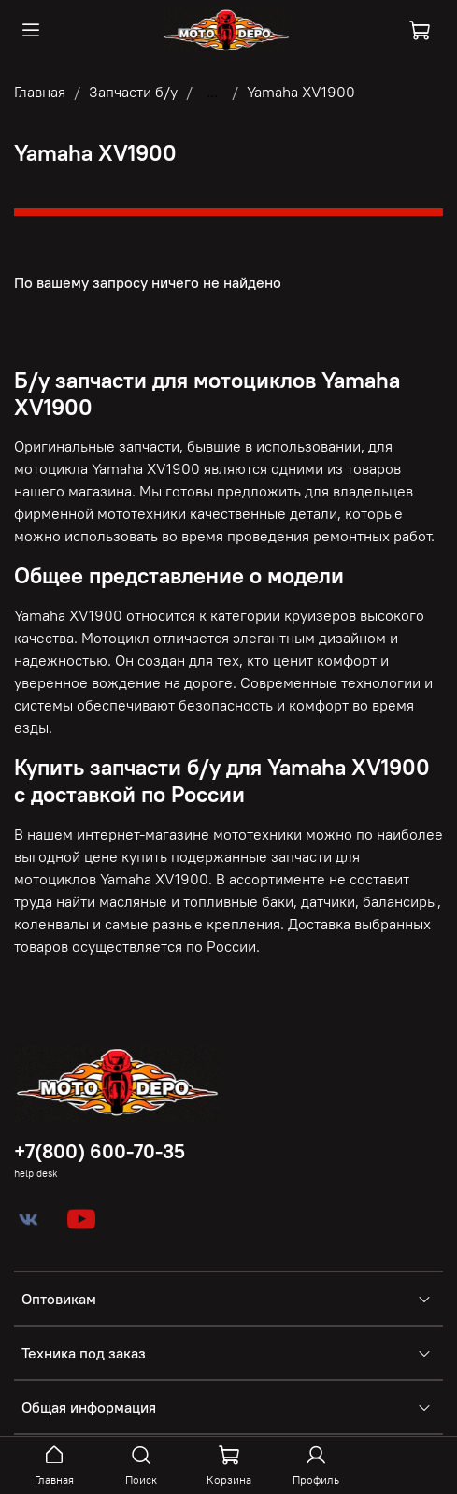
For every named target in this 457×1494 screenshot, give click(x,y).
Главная (39, 91)
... (212, 91)
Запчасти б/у (133, 91)
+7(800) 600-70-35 (99, 1151)
